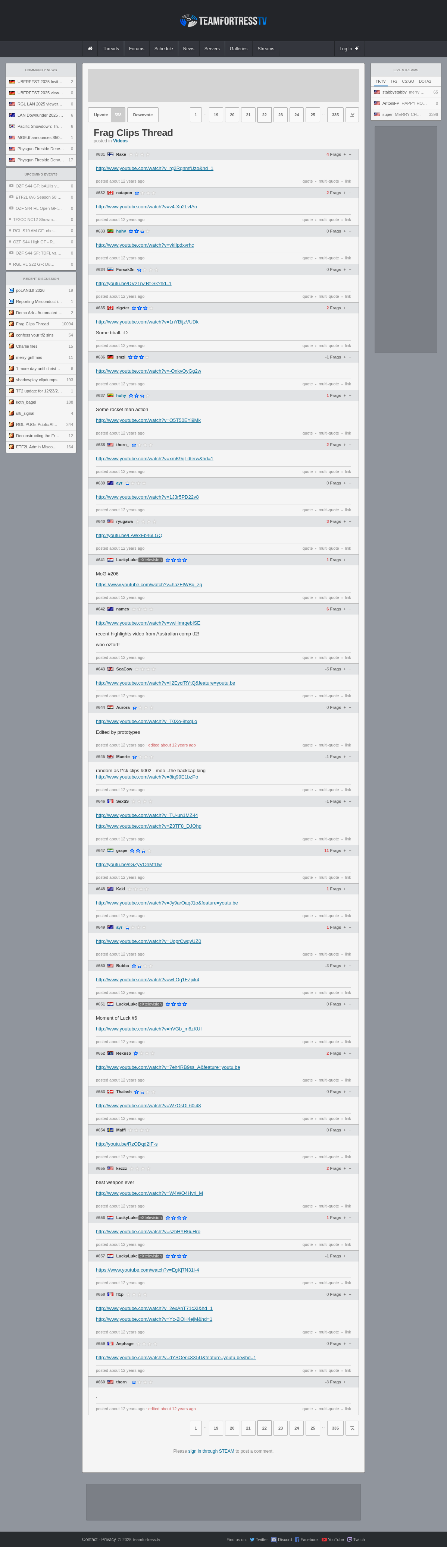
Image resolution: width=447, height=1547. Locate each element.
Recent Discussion (41, 279)
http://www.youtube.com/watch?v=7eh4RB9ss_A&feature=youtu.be (168, 1067)
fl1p (120, 1294)
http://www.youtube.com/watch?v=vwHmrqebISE (148, 623)
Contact (89, 1539)
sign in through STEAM (211, 1451)
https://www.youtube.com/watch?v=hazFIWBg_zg (149, 584)
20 (232, 115)
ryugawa (124, 522)
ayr (119, 483)
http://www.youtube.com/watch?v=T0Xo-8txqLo (146, 721)
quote (308, 181)
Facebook (309, 1539)
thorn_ (122, 445)
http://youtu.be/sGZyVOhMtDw (129, 864)
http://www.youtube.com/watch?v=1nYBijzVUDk (147, 322)
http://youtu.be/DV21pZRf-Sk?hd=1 (134, 283)
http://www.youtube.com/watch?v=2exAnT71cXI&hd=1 (154, 1308)
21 (248, 115)
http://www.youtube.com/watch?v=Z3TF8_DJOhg (148, 826)
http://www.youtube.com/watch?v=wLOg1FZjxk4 (147, 979)
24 (296, 115)
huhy (121, 231)
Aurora (122, 707)
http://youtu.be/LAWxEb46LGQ (129, 535)
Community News (41, 70)
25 (312, 115)
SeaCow (124, 669)
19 (216, 115)
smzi (120, 357)
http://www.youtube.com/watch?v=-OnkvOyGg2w (148, 371)
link (348, 181)
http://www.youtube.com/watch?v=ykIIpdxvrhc (145, 245)
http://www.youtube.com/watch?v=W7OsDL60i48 (148, 1105)
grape (121, 851)
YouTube (336, 1539)
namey (122, 609)
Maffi (121, 1130)
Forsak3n (125, 270)
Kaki (120, 889)
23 (280, 115)
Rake (121, 154)
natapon (124, 193)
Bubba (122, 966)
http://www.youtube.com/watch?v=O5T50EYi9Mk (148, 420)
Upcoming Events (41, 174)
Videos (120, 140)
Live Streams (406, 70)
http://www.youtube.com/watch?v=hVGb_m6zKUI (149, 1029)
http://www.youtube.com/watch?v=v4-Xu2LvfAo (146, 206)
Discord (285, 1539)
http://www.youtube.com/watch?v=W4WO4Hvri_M (149, 1193)
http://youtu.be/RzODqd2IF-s (126, 1144)
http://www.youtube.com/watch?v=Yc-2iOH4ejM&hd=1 (154, 1319)
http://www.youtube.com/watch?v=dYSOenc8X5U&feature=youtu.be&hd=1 (176, 1357)
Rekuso (123, 1053)
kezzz (121, 1168)
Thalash (124, 1092)
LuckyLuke (126, 560)
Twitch (359, 1539)
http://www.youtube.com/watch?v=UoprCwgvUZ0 (148, 941)
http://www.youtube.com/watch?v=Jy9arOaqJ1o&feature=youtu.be (167, 903)
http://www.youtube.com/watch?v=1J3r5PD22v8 (147, 497)
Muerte (122, 757)
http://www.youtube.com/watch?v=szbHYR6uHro (148, 1231)
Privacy (108, 1539)
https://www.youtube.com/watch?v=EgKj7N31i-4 (147, 1270)
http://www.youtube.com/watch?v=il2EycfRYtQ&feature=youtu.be (165, 683)
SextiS (122, 801)
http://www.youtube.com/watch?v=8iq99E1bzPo (147, 777)
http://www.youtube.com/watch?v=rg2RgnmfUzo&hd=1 (154, 168)
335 (335, 115)
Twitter (262, 1539)
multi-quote (329, 181)
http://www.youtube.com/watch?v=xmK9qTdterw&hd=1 (154, 458)
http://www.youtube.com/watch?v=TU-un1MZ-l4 (147, 815)
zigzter (122, 308)
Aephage (124, 1344)
